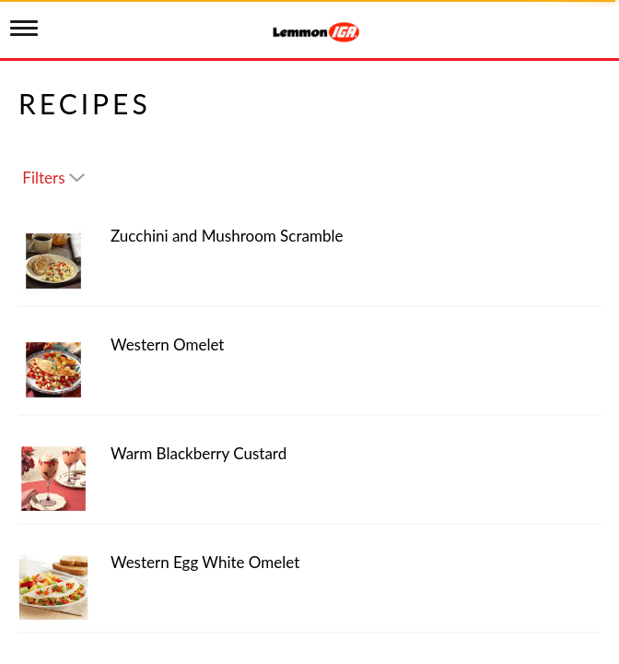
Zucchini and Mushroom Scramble (227, 235)
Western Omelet (167, 344)
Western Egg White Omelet (205, 562)
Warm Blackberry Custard (198, 453)
